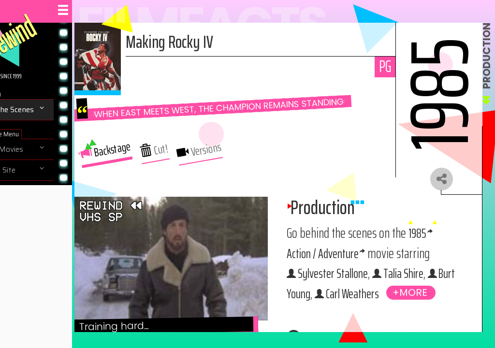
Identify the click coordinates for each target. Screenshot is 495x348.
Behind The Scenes (44, 110)
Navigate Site (34, 170)
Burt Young (369, 331)
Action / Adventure (403, 271)
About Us (28, 191)
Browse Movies (38, 149)
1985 (344, 271)
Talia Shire (406, 311)
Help (20, 212)
